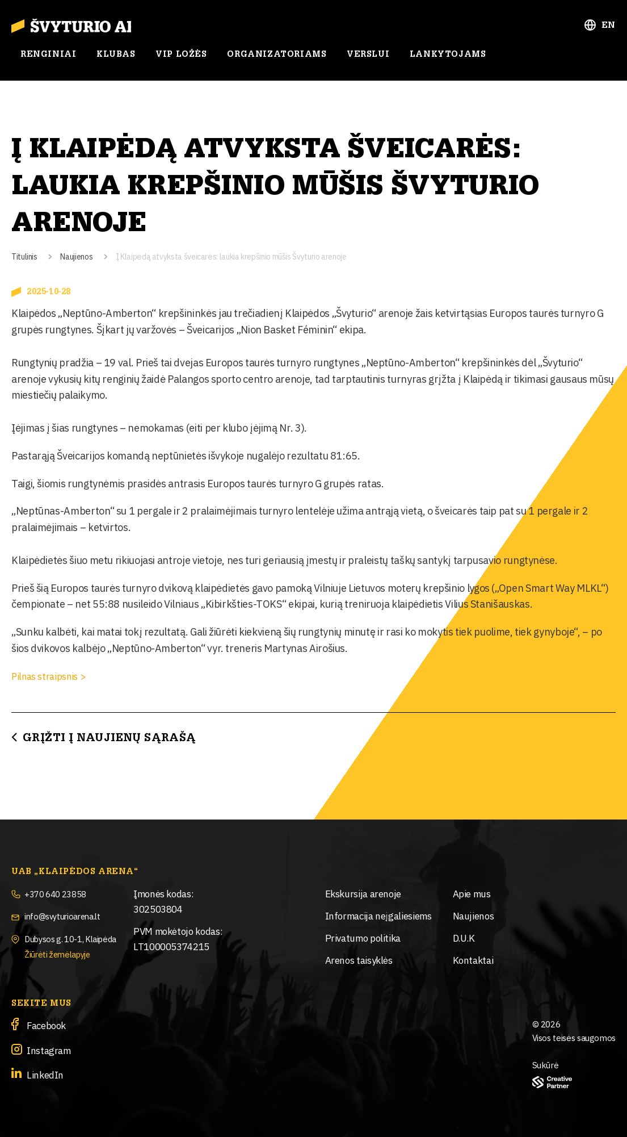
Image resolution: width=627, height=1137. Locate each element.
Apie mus (472, 893)
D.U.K (464, 937)
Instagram (49, 1049)
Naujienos (76, 255)
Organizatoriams (276, 58)
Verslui (368, 58)
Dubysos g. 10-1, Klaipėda (77, 937)
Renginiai (48, 58)
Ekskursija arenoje (363, 893)
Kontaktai (473, 959)
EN (608, 29)
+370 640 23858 (59, 893)
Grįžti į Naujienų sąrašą (109, 738)
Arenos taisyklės (359, 959)
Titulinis (24, 255)
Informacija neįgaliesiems (378, 915)
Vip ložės (181, 58)
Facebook (46, 1024)
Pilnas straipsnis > (52, 675)
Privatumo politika (363, 937)
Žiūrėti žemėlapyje (63, 952)
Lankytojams (448, 58)
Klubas (116, 58)
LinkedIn (45, 1074)
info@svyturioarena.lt (69, 915)
